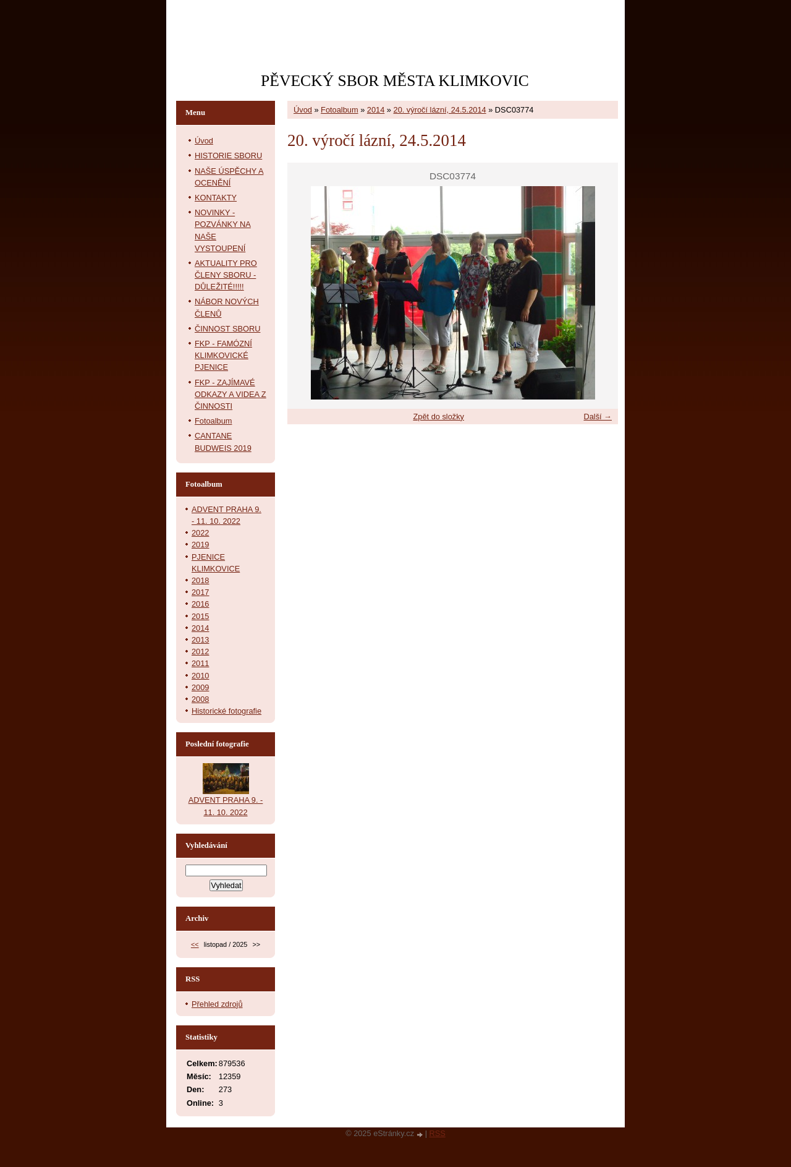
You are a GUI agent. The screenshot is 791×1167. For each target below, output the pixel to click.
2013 (200, 639)
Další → (597, 416)
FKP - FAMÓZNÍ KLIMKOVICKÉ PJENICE (223, 355)
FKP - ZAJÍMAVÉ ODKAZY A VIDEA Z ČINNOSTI (230, 394)
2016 (200, 604)
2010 (200, 675)
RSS (437, 1133)
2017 (200, 592)
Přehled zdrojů (217, 1004)
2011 (200, 663)
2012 (200, 651)
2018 (200, 580)
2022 (200, 532)
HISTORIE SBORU (228, 155)
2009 (200, 687)
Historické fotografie (226, 711)
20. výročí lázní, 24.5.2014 (440, 109)
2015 (200, 616)
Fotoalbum (339, 109)
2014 (375, 109)
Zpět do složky (438, 416)
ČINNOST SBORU (227, 328)
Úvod (303, 109)
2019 (200, 544)
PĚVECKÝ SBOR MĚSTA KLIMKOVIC (395, 81)
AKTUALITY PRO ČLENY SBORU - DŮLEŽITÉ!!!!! (226, 275)
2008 (200, 699)
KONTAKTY (216, 197)
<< (195, 944)
